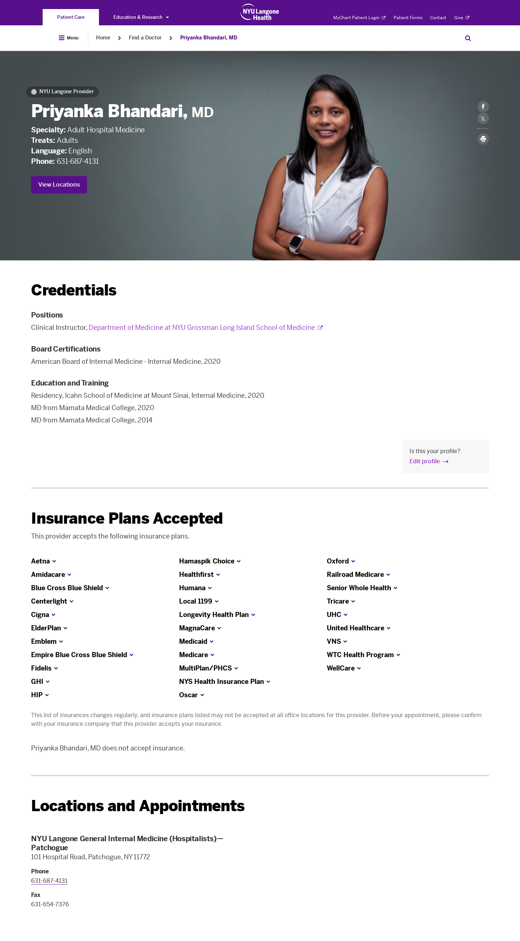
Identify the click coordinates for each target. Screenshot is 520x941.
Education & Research (141, 17)
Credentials (73, 290)
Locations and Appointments (137, 806)
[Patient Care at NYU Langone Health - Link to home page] (259, 12)
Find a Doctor (145, 38)
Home (103, 38)
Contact (438, 17)
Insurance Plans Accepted (127, 518)
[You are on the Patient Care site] (71, 17)
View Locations (59, 184)
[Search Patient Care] (468, 38)
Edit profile (425, 461)
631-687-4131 (78, 161)
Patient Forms (408, 17)
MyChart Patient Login (359, 17)
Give (461, 17)
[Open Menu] (68, 38)
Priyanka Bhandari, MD (208, 38)
